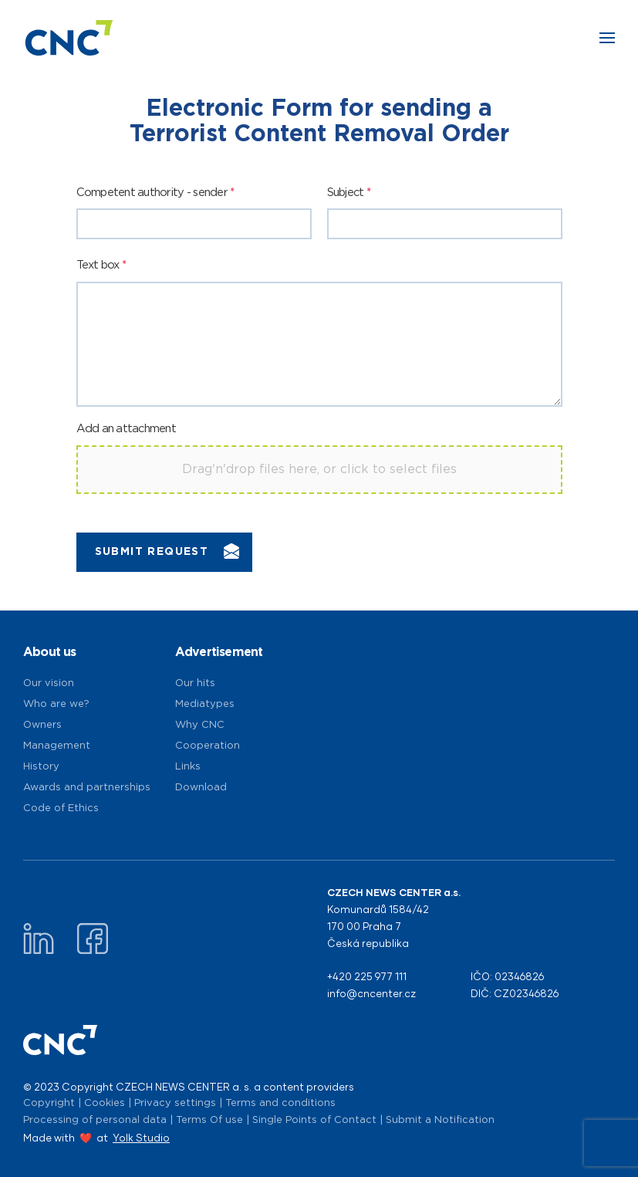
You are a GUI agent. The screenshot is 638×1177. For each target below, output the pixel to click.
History (41, 767)
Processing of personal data (95, 1120)
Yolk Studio (141, 1137)
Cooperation (207, 746)
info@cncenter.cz (371, 993)
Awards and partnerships (86, 788)
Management (56, 746)
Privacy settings (175, 1103)
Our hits (195, 683)
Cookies (104, 1103)
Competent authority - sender (155, 192)
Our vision (48, 683)
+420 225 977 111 (367, 976)
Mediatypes (205, 704)
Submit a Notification (440, 1120)
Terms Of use (209, 1120)
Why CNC (199, 725)
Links (188, 767)
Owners (42, 725)
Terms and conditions (280, 1103)
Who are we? (56, 704)
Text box (101, 265)
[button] (607, 37)
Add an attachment (126, 429)
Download (201, 788)
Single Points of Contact (314, 1120)
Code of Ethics (61, 808)
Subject (348, 192)
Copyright (49, 1103)
